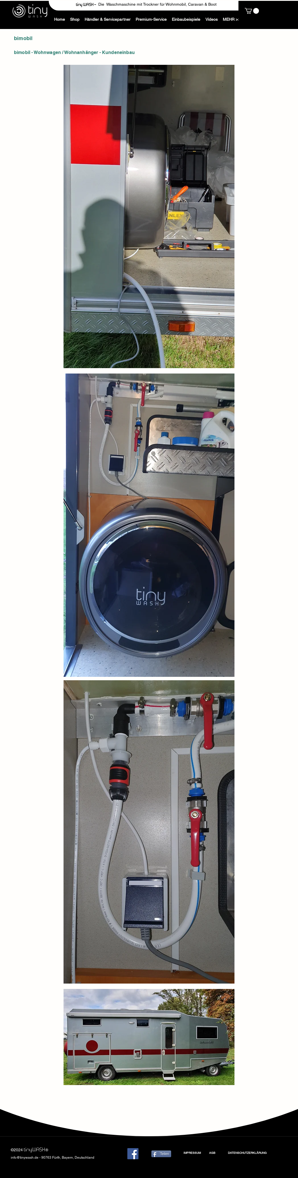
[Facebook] (132, 1153)
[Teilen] (161, 1153)
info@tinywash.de (24, 1158)
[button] (232, 19)
